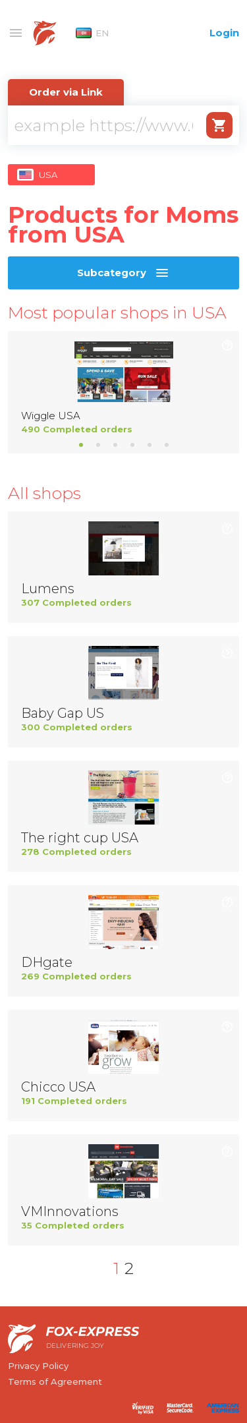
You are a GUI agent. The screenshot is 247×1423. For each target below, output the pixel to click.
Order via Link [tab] (66, 92)
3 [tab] (115, 444)
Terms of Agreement (55, 1381)
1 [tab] (81, 444)
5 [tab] (149, 444)
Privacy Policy (38, 1365)
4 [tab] (132, 444)
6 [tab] (166, 444)
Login (224, 32)
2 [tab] (98, 444)
